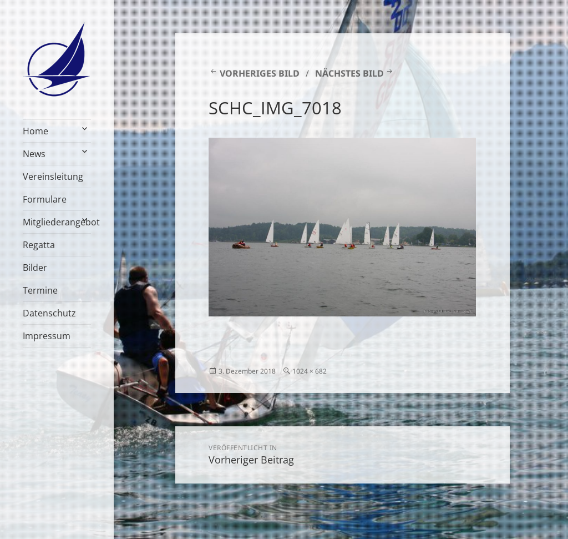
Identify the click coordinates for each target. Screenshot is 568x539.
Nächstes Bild (349, 73)
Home (35, 131)
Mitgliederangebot (57, 222)
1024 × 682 (309, 371)
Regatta (39, 245)
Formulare (45, 199)
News (34, 154)
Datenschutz (49, 313)
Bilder (35, 267)
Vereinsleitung (53, 176)
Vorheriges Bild (260, 73)
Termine (40, 290)
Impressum (46, 336)
